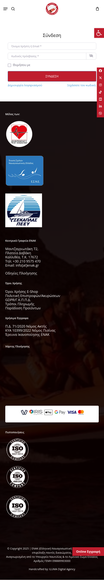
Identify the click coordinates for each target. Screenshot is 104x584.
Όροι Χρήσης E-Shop (21, 291)
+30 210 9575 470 (27, 261)
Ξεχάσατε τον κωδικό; (81, 85)
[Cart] (96, 8)
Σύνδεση (51, 76)
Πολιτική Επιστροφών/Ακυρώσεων (32, 295)
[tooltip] (100, 71)
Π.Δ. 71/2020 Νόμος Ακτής (26, 326)
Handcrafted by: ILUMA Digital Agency (52, 569)
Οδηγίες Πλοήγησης (21, 273)
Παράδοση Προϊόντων (23, 308)
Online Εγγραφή (88, 552)
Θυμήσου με (21, 65)
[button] (5, 9)
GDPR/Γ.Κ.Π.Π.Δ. (18, 300)
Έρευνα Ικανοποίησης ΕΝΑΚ (27, 334)
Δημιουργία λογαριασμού (25, 85)
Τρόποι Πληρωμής (19, 304)
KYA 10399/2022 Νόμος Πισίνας (30, 330)
